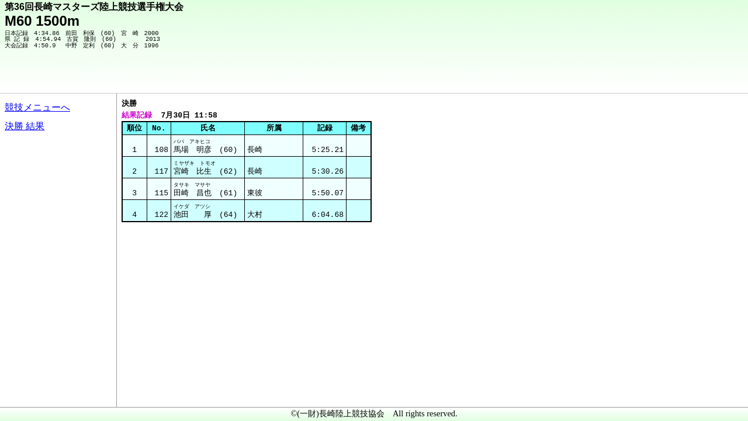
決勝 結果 (24, 126)
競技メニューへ (37, 107)
